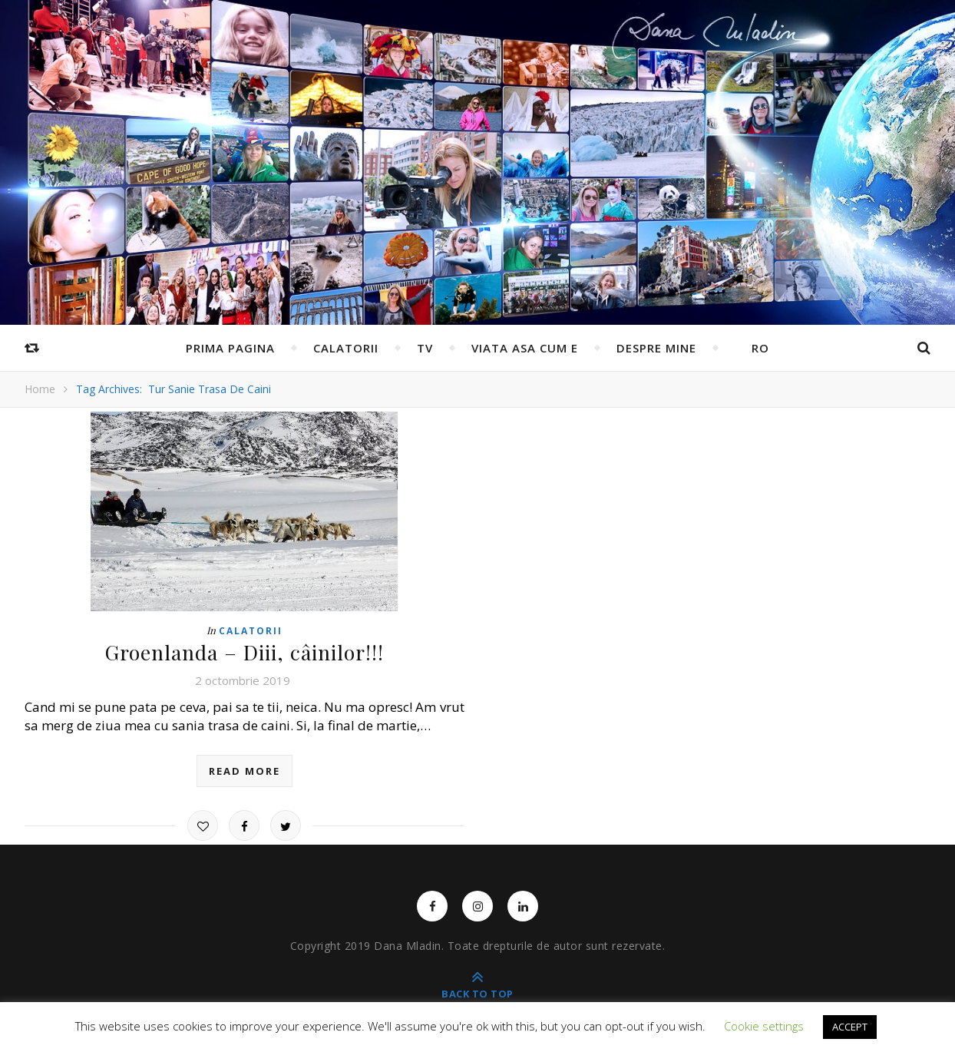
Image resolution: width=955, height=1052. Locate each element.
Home (40, 389)
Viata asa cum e (524, 348)
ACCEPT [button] (849, 1027)
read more (244, 770)
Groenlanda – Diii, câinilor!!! (244, 652)
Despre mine (656, 348)
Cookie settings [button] (764, 1026)
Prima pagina (230, 348)
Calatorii (345, 348)
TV (425, 348)
